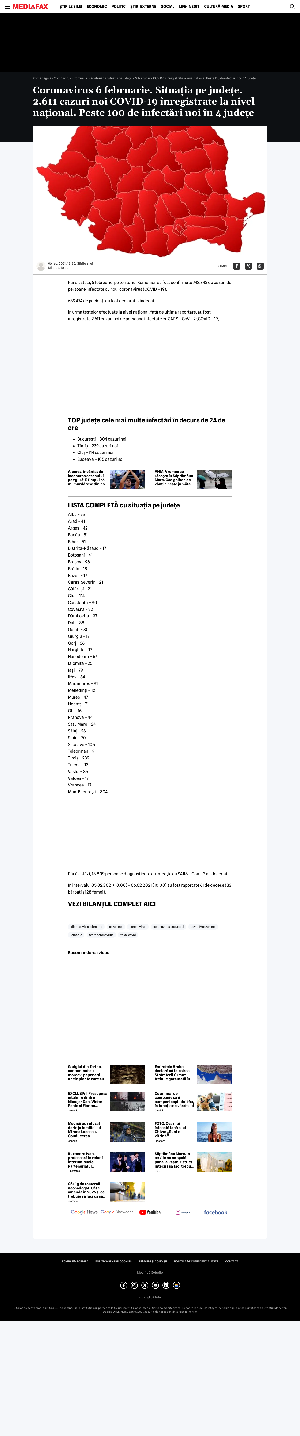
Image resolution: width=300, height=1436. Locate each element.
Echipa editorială (75, 1261)
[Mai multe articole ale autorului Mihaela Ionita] (41, 266)
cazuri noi (116, 927)
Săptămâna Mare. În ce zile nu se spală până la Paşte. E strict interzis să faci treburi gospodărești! (174, 1160)
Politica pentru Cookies (113, 1261)
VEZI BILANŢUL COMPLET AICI (112, 904)
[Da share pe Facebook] (236, 266)
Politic (119, 6)
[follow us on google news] (84, 1212)
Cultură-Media (218, 6)
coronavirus (138, 927)
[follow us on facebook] (215, 1212)
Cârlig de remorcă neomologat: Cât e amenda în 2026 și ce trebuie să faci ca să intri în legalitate (86, 1190)
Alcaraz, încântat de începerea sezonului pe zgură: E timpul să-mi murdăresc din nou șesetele (87, 478)
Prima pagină (42, 78)
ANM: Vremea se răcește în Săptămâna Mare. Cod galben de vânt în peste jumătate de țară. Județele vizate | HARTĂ (174, 478)
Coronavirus (62, 78)
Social (167, 6)
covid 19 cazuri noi (203, 927)
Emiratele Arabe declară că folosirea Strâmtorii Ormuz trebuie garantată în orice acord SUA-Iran (173, 1073)
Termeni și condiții (153, 1261)
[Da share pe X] (248, 266)
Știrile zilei (71, 6)
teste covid (128, 935)
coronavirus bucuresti (168, 927)
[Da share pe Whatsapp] (260, 266)
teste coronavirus (101, 935)
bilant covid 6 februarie (86, 927)
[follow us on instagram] (182, 1212)
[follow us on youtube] (150, 1212)
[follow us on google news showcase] (117, 1212)
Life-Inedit (189, 6)
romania (76, 935)
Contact (231, 1261)
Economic (97, 6)
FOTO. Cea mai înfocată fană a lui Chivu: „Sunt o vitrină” (170, 1130)
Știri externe (143, 6)
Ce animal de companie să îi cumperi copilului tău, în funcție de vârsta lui (174, 1100)
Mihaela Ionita (59, 268)
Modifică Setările (150, 1272)
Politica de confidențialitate (196, 1261)
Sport (244, 6)
